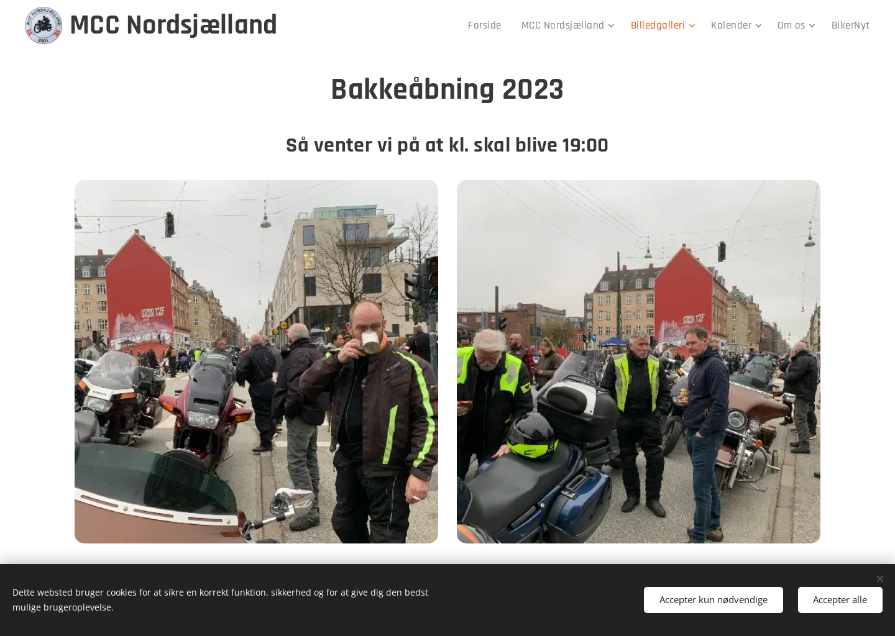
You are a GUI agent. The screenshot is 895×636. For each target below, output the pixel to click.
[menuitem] (501, 25)
